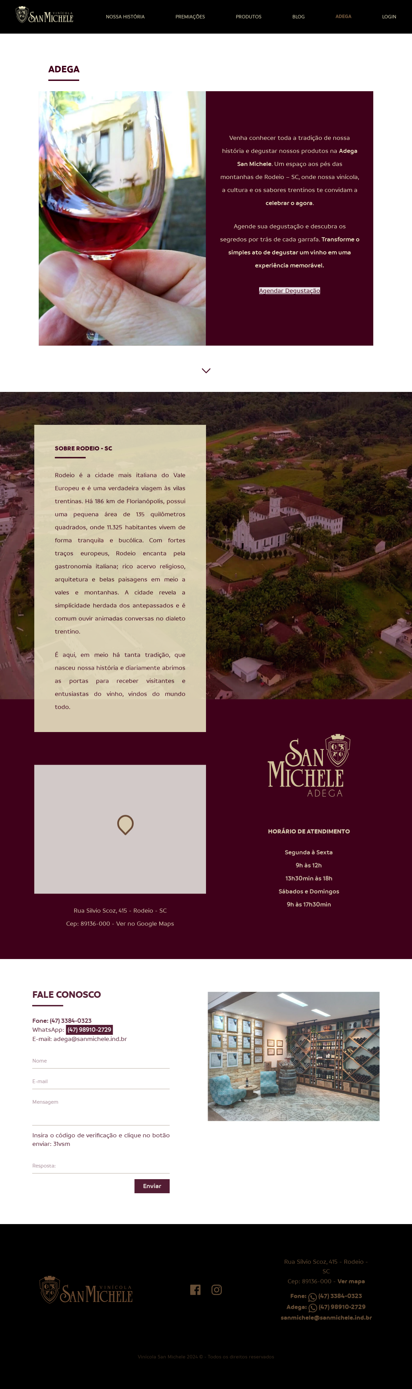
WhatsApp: (60, 1029)
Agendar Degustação (289, 302)
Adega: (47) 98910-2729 (326, 1319)
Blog (298, 16)
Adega (343, 16)
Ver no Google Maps (145, 935)
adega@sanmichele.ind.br (78, 1038)
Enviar (140, 1186)
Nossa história (125, 16)
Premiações (190, 16)
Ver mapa (351, 1293)
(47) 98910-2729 (77, 1029)
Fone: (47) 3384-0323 (326, 1308)
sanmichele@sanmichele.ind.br (326, 1329)
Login (389, 16)
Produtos (249, 16)
